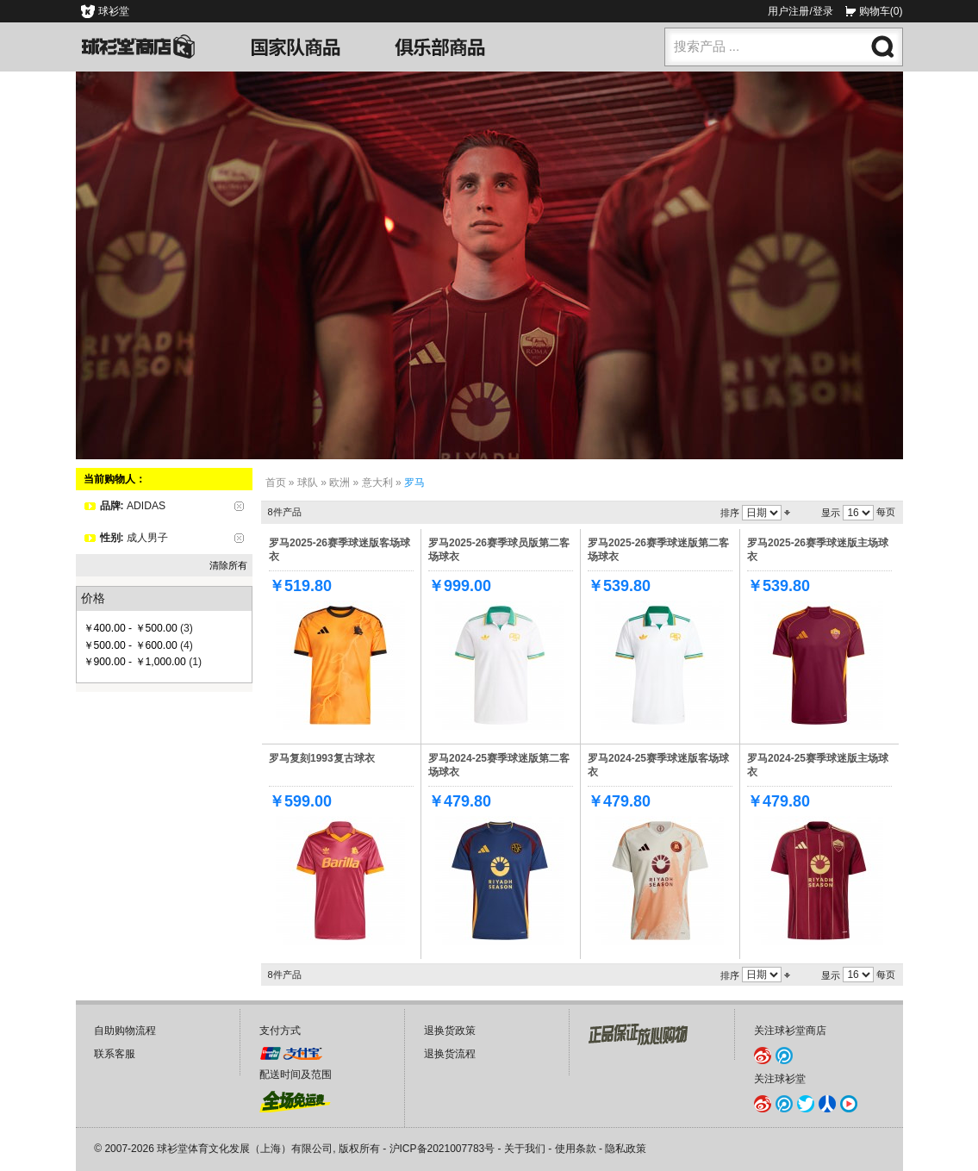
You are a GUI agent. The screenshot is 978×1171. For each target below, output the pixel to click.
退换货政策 (450, 1031)
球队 (307, 482)
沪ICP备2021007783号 (442, 1149)
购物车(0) (881, 11)
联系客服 (114, 1054)
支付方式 (280, 1031)
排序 (729, 513)
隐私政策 (625, 1149)
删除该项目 (239, 506)
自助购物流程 (125, 1031)
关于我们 (524, 1149)
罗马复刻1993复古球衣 (322, 758)
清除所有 (228, 565)
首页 (275, 482)
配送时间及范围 (295, 1074)
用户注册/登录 (800, 11)
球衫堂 (113, 11)
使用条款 (575, 1149)
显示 (830, 513)
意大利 (377, 482)
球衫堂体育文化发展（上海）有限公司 (245, 1149)
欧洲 (339, 482)
